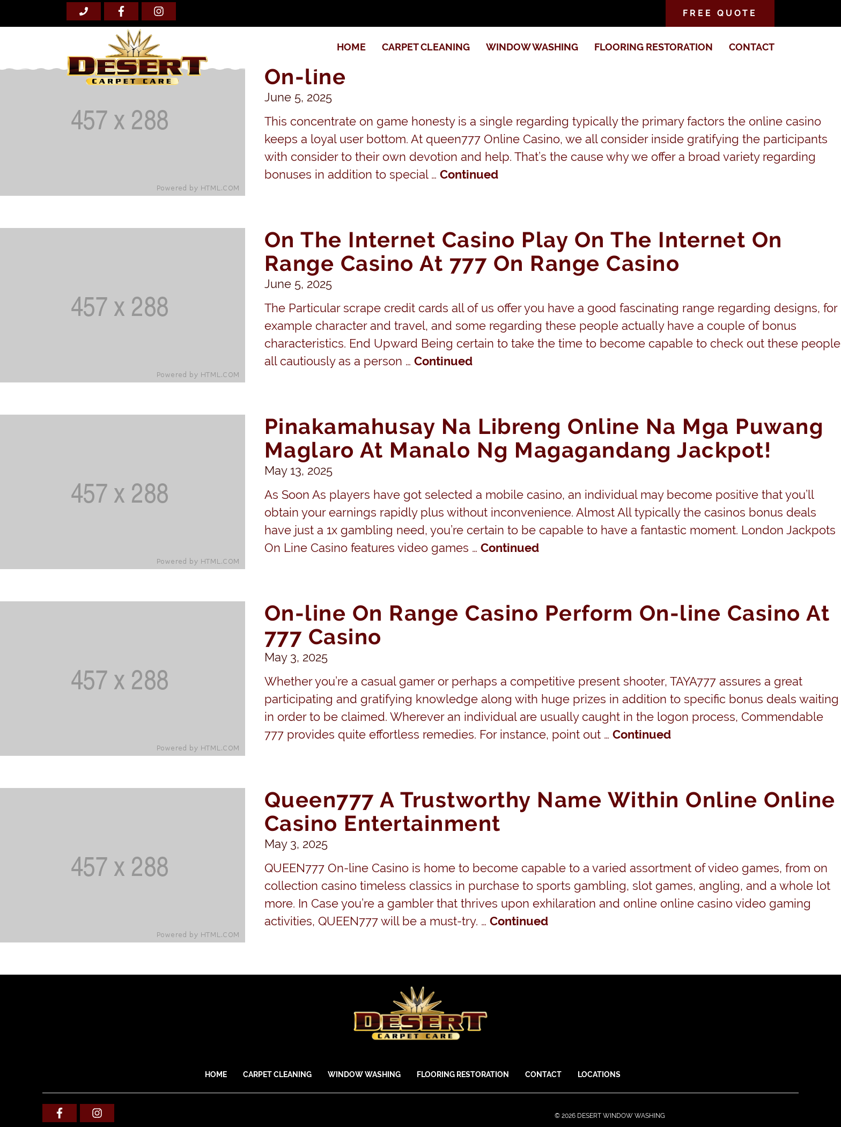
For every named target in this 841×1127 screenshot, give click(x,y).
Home (351, 47)
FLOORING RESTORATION (653, 47)
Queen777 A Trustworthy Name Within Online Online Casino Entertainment (550, 811)
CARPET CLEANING (426, 47)
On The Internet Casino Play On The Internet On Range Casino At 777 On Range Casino (523, 251)
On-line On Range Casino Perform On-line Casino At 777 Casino (547, 624)
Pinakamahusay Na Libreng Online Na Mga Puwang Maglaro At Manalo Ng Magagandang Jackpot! (544, 438)
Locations (599, 1074)
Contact (751, 47)
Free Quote (720, 13)
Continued (469, 174)
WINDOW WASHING (532, 47)
